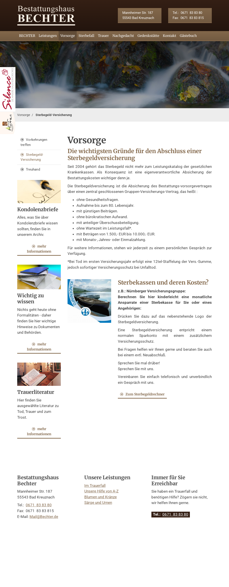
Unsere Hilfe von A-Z (101, 491)
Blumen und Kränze (100, 497)
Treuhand (33, 169)
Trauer (103, 36)
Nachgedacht (123, 36)
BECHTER (27, 36)
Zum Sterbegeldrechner (145, 394)
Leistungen (48, 36)
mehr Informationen (39, 248)
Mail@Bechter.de (44, 516)
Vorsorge (67, 36)
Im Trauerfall (95, 485)
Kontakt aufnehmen (41, 528)
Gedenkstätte (148, 36)
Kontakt (169, 36)
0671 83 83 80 (191, 13)
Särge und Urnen (98, 502)
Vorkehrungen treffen (34, 142)
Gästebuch (188, 36)
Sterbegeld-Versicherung (54, 115)
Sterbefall (86, 36)
